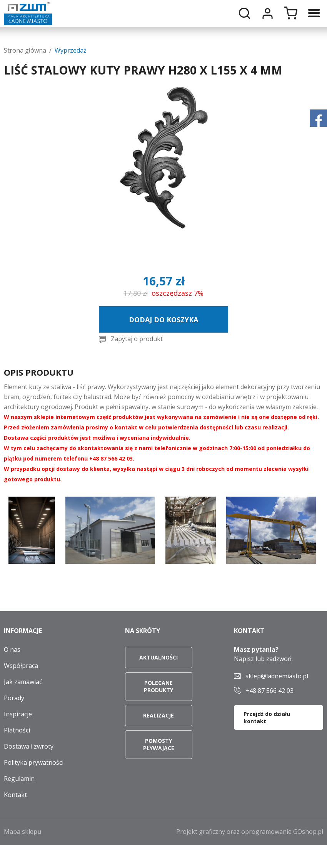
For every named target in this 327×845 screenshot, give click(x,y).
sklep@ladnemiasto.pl (276, 676)
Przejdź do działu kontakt (267, 717)
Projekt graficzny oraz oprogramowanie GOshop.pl (249, 831)
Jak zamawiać (23, 682)
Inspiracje (18, 714)
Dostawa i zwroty (28, 746)
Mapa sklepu (22, 831)
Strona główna (25, 50)
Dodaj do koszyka (163, 319)
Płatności (17, 730)
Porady (14, 698)
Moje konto (267, 13)
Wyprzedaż (71, 50)
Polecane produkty (158, 686)
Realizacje (158, 715)
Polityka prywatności (33, 762)
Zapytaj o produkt (137, 339)
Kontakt (15, 794)
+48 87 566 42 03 (269, 690)
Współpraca (21, 665)
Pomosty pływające (158, 744)
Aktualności (158, 657)
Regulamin (19, 778)
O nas (12, 649)
